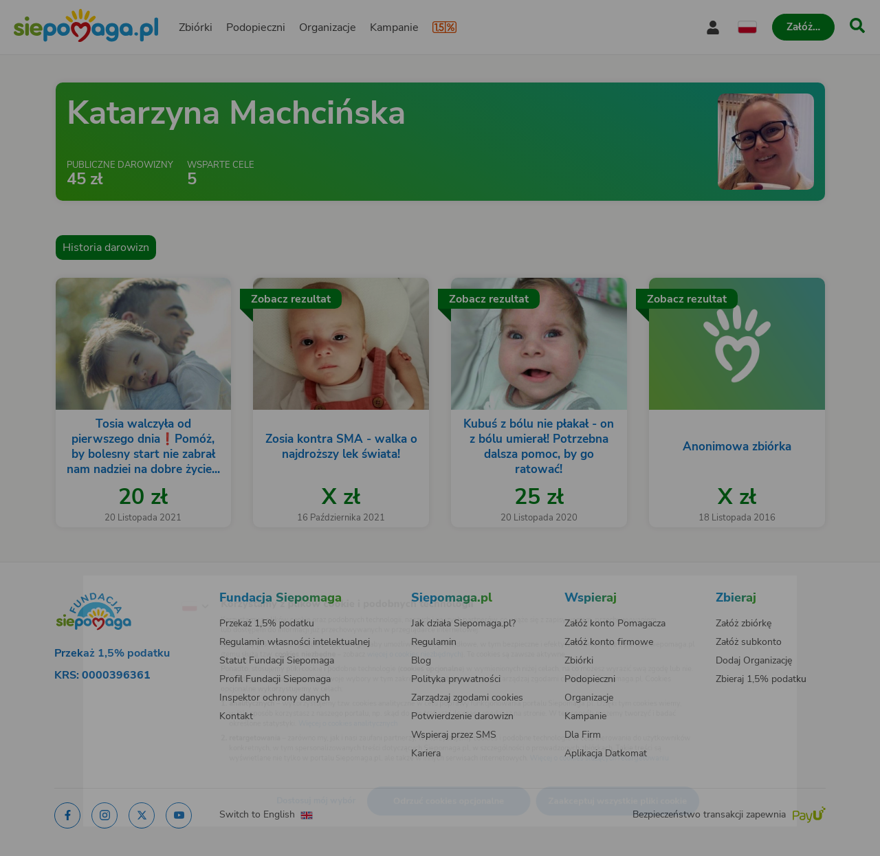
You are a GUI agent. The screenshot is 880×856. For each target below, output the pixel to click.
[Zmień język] (138, 584)
